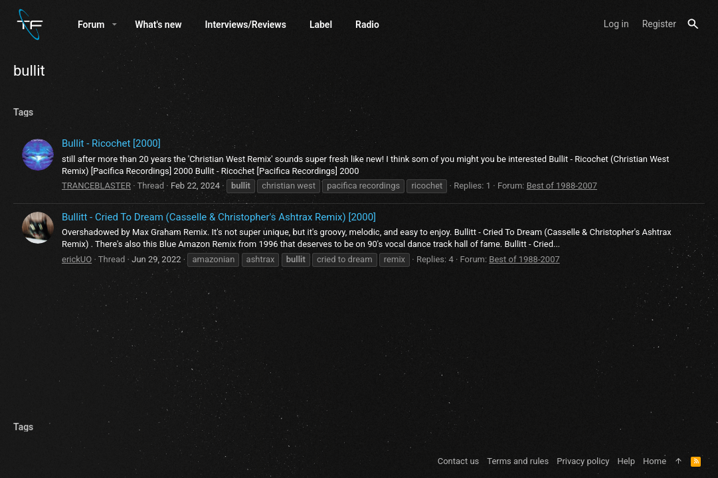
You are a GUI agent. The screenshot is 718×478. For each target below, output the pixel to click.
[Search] (693, 24)
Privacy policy (583, 461)
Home (654, 461)
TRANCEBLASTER (96, 186)
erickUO (77, 259)
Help (626, 461)
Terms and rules (518, 461)
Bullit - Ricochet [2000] (111, 143)
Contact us (459, 461)
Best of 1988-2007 (562, 186)
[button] (114, 24)
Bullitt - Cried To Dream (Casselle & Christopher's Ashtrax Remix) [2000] (219, 217)
